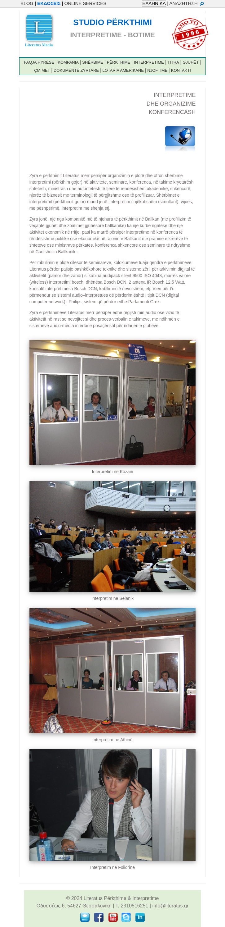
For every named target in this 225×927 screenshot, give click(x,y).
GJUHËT (191, 62)
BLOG (26, 3)
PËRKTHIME (118, 62)
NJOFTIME (157, 70)
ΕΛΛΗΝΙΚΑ (154, 3)
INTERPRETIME (149, 62)
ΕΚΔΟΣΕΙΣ (48, 3)
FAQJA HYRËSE (39, 62)
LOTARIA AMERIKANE (122, 70)
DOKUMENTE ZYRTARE (76, 70)
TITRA (173, 62)
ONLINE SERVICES (85, 3)
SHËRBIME (92, 62)
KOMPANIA (68, 62)
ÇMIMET (42, 70)
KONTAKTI (181, 70)
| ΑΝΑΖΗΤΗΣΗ (185, 3)
